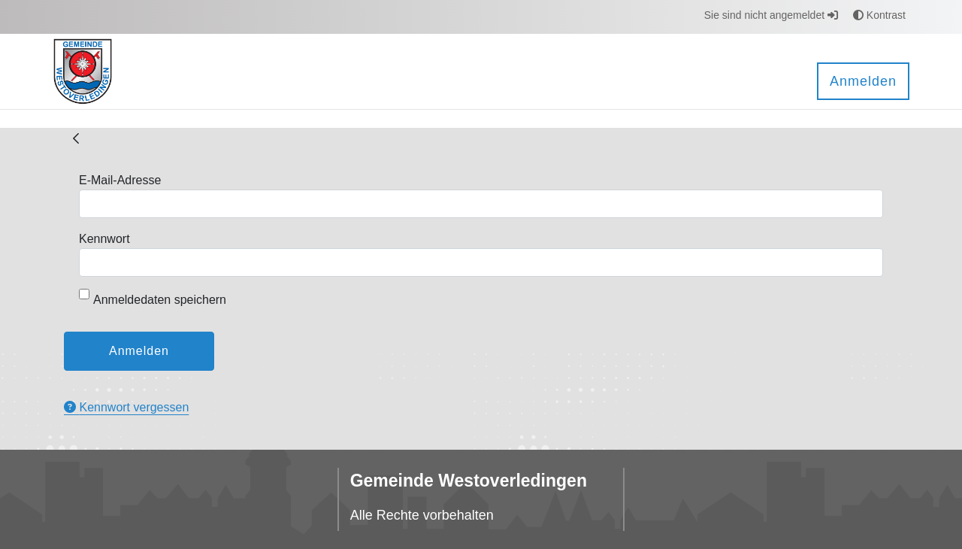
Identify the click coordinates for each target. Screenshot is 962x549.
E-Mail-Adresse (120, 180)
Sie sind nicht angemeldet (771, 15)
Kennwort (104, 238)
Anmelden (863, 81)
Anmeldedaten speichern (152, 297)
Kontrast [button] (879, 15)
